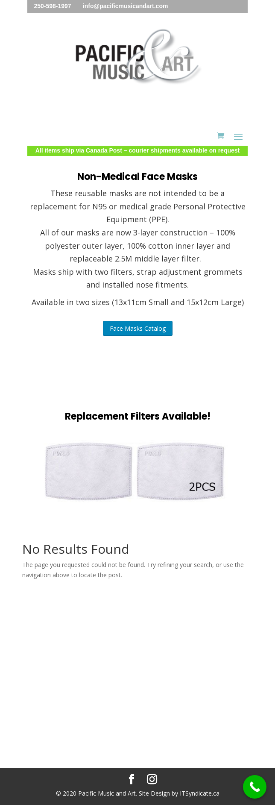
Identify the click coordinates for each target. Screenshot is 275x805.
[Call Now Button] (254, 787)
